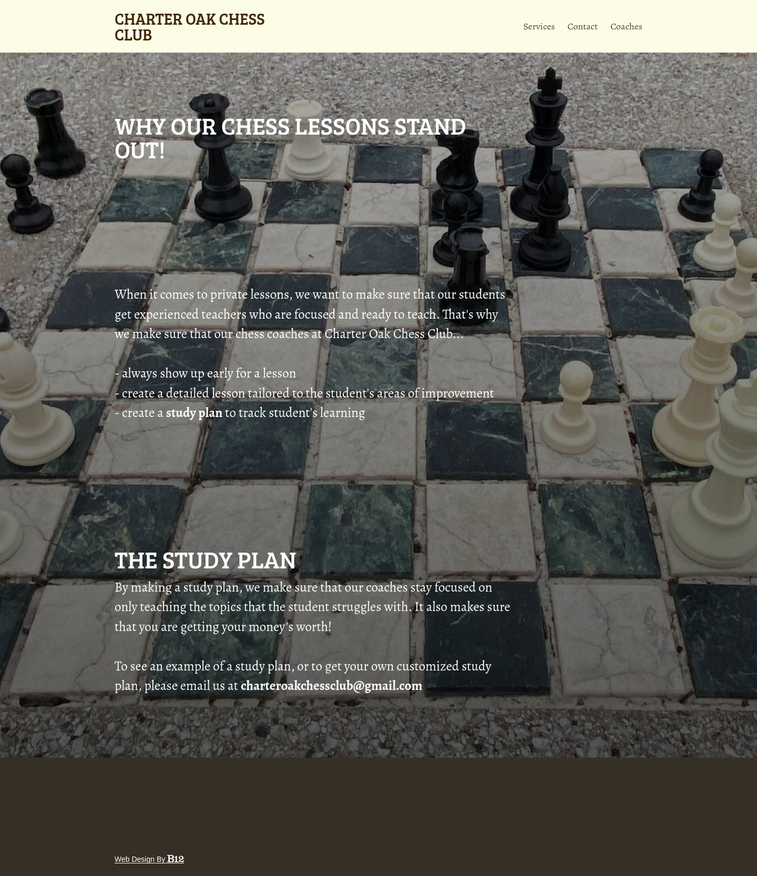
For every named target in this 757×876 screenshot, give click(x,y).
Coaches (626, 26)
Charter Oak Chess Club (190, 26)
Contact (583, 26)
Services (539, 26)
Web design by (149, 859)
